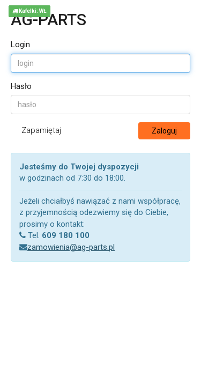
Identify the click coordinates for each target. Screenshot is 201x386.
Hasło (21, 86)
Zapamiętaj (41, 130)
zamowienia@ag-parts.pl (71, 247)
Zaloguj (164, 131)
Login (20, 44)
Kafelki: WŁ (29, 11)
